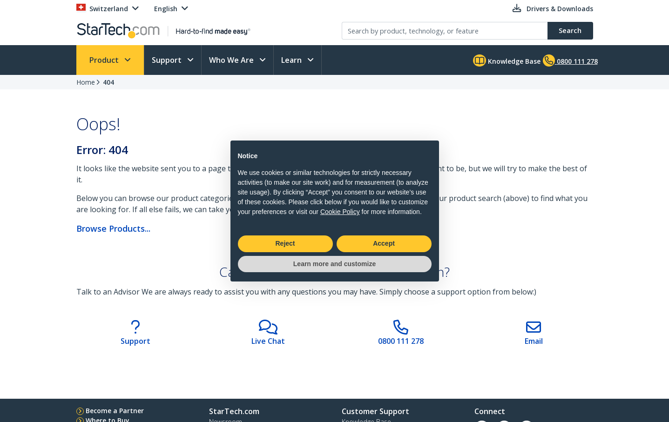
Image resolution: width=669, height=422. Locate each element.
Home (85, 82)
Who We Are (232, 60)
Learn (292, 60)
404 (108, 82)
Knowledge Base (507, 60)
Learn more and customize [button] (334, 264)
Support (167, 60)
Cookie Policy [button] (340, 211)
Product (105, 60)
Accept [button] (384, 243)
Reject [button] (285, 243)
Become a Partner (115, 410)
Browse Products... (113, 228)
